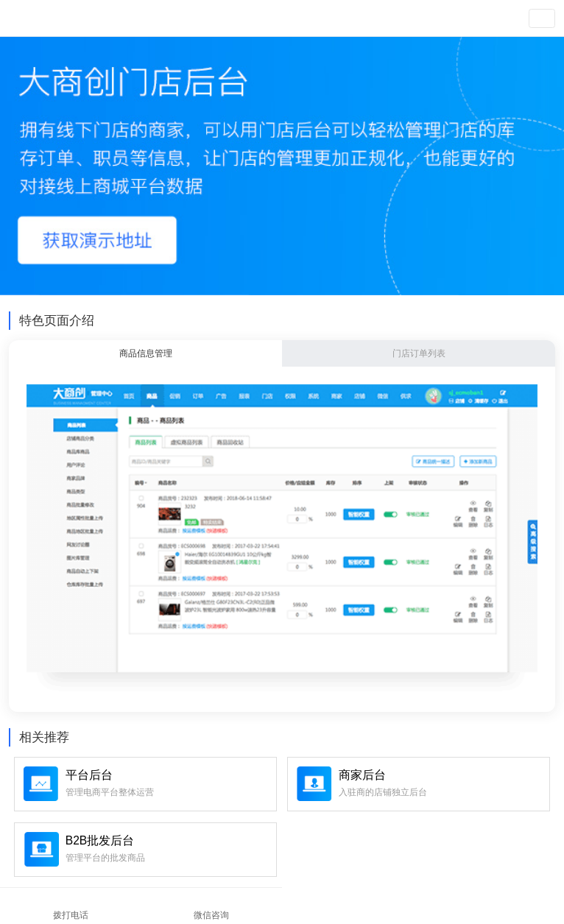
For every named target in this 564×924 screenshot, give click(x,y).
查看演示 (488, 18)
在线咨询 (423, 905)
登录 (405, 18)
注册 (427, 18)
